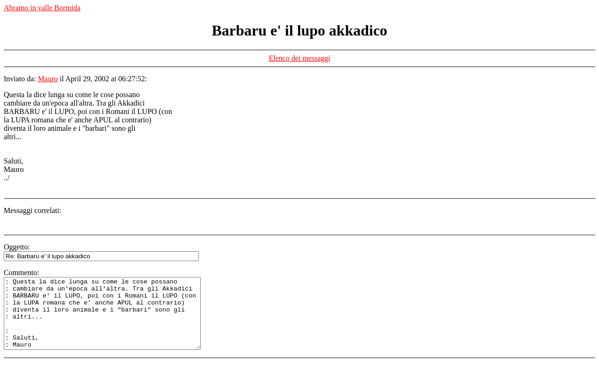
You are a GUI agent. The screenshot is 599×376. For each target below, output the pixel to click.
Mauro (48, 79)
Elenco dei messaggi (299, 58)
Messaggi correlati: (32, 210)
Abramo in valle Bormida (42, 8)
